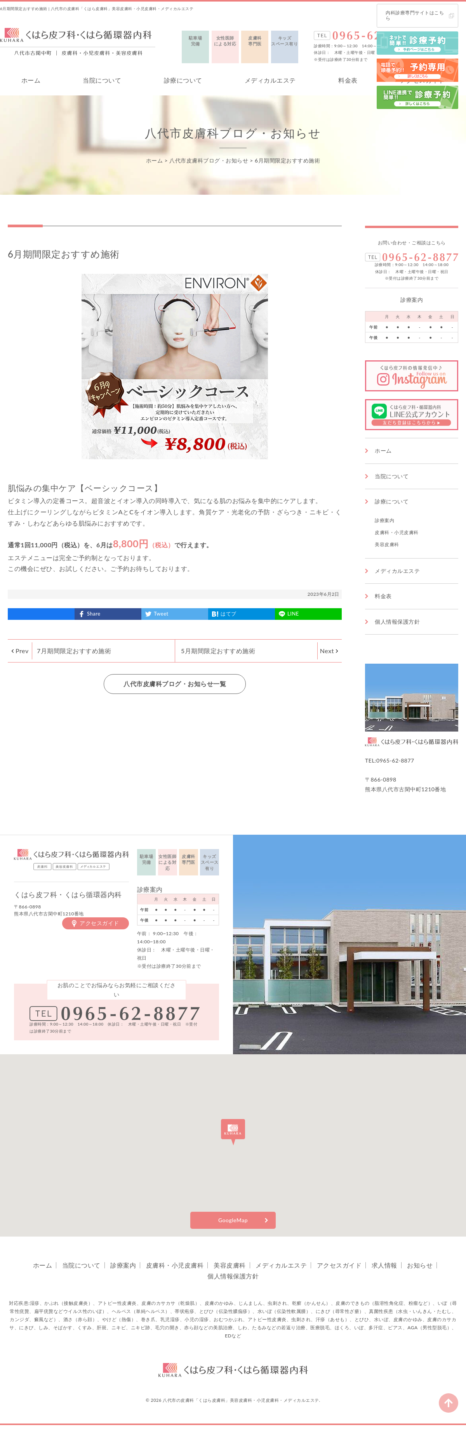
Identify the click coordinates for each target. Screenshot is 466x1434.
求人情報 (384, 1265)
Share (94, 614)
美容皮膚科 (387, 544)
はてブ (228, 614)
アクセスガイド (99, 923)
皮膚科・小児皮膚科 (397, 532)
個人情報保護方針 (397, 621)
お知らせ (420, 1265)
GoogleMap (233, 1220)
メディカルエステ (270, 80)
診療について (183, 80)
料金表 (348, 80)
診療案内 (384, 520)
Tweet (161, 614)
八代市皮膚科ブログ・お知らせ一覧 (174, 683)
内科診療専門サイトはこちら (415, 15)
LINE (293, 614)
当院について (102, 80)
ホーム (31, 80)
